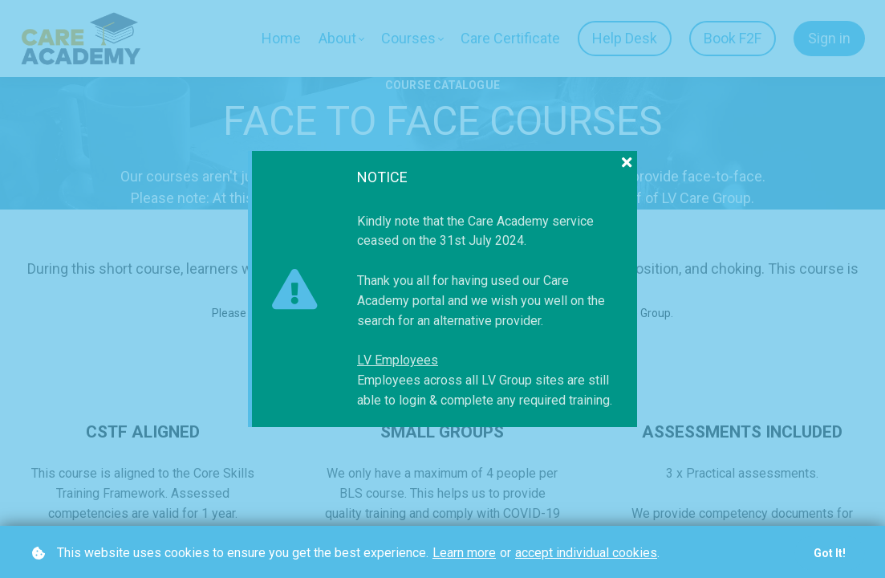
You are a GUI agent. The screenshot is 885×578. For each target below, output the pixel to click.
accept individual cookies (586, 552)
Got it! (830, 553)
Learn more (464, 552)
